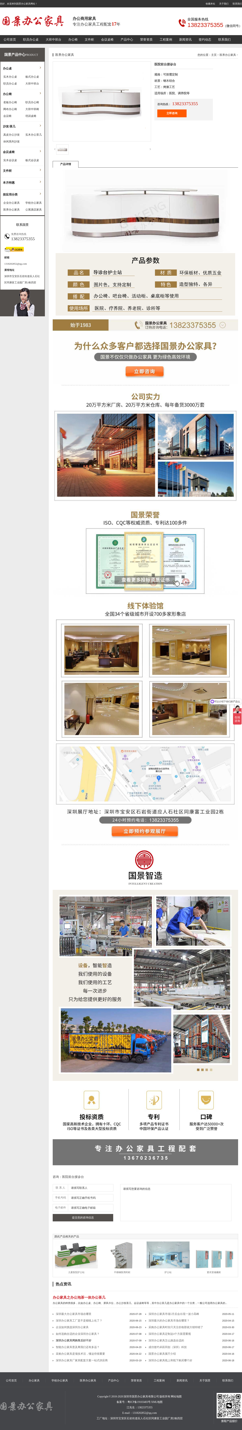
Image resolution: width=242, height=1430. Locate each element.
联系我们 (237, 3)
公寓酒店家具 (33, 209)
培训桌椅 (30, 116)
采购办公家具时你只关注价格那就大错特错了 (176, 1327)
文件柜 (89, 39)
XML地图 (157, 1402)
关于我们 (224, 3)
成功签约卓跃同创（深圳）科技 (168, 1347)
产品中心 (127, 39)
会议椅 (7, 116)
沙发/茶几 (9, 126)
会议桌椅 (107, 39)
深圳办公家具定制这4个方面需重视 (170, 1333)
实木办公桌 (10, 76)
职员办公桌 (31, 39)
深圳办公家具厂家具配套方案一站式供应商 (82, 1360)
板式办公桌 (32, 76)
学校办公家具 (33, 202)
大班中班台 (53, 39)
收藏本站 (210, 3)
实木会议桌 (10, 160)
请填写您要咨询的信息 (175, 1202)
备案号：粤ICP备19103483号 (134, 1402)
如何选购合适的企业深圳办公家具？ (78, 1333)
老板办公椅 (10, 102)
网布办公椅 (10, 109)
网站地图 (176, 1396)
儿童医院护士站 (76, 1272)
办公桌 (7, 68)
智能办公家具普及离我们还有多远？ (78, 1347)
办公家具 (34, 1380)
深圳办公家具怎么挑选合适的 (166, 1340)
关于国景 (204, 1380)
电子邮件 (60, 1207)
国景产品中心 (14, 55)
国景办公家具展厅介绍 (162, 1353)
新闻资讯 (185, 39)
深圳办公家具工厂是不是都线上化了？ (79, 1320)
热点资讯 (63, 1284)
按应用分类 (10, 194)
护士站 (168, 1272)
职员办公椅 (32, 102)
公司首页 (10, 39)
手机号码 (60, 1197)
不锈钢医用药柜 (122, 1272)
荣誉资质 (146, 39)
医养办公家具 (11, 209)
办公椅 (73, 39)
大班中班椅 (32, 109)
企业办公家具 (11, 202)
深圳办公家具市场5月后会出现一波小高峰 (174, 1314)
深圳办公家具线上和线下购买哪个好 (170, 1360)
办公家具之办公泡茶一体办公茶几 (79, 1297)
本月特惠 (9, 182)
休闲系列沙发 (11, 141)
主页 (214, 54)
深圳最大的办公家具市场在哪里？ (169, 1320)
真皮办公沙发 (11, 134)
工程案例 (166, 39)
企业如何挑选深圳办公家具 (72, 1327)
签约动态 (205, 39)
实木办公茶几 (33, 134)
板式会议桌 (32, 160)
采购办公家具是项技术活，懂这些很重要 (80, 1353)
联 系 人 (60, 1187)
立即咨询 (171, 113)
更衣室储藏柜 (214, 1272)
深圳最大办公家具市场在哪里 (73, 1314)
